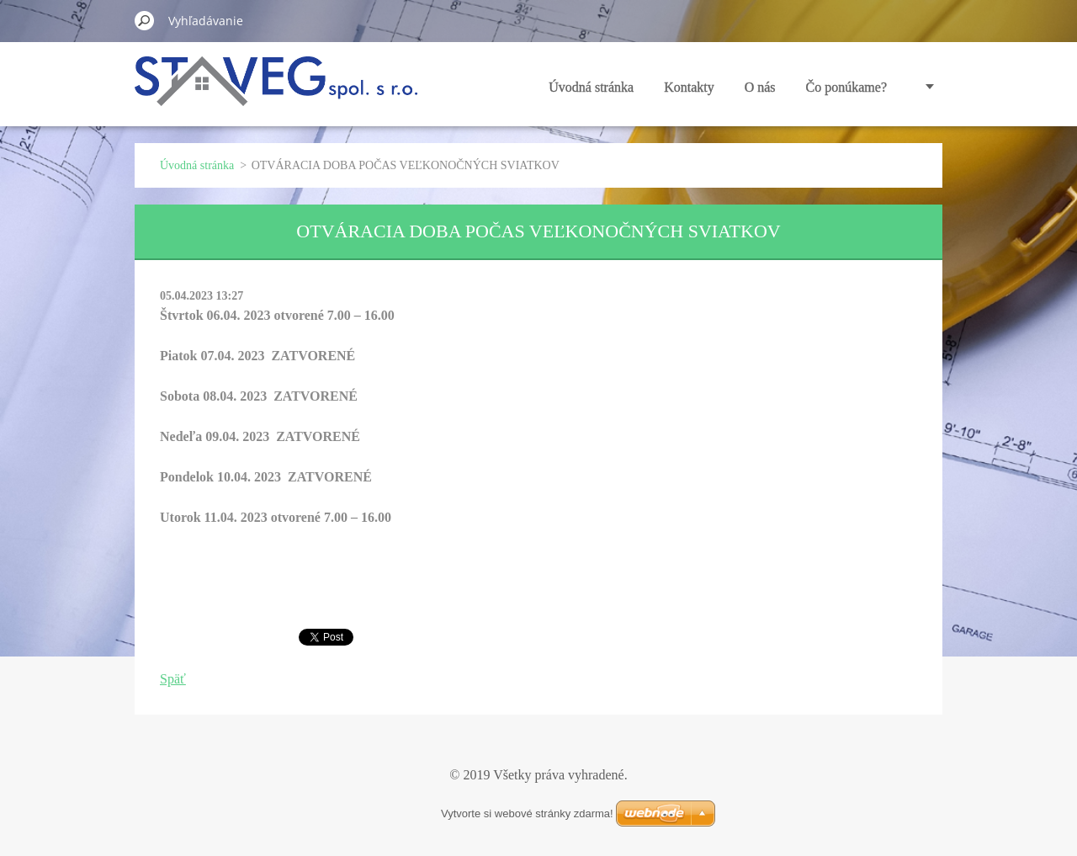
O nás (760, 87)
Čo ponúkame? (846, 87)
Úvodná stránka (591, 87)
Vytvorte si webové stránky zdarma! (527, 813)
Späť (173, 679)
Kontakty (689, 87)
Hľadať (145, 20)
